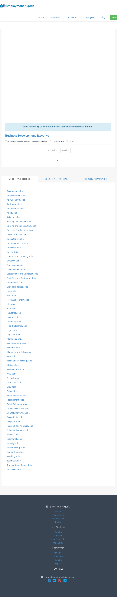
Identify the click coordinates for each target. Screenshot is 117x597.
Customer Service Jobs (17, 243)
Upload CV (58, 543)
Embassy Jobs (13, 261)
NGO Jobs (11, 374)
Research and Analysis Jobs (20, 426)
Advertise (55, 17)
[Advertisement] (57, 53)
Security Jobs (13, 443)
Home (41, 17)
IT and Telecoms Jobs (17, 326)
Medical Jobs (13, 365)
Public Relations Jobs (17, 404)
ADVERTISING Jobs (16, 200)
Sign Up (58, 532)
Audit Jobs (12, 213)
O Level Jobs (13, 378)
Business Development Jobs (20, 230)
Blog (103, 17)
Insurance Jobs (14, 317)
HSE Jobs (11, 308)
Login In (58, 535)
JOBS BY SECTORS (19, 179)
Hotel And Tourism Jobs (18, 300)
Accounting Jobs (15, 191)
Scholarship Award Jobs (18, 430)
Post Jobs (58, 556)
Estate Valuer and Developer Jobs (22, 274)
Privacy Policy (58, 515)
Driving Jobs (12, 252)
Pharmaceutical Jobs (17, 395)
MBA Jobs (11, 356)
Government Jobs (15, 282)
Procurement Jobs (15, 400)
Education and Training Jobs (20, 256)
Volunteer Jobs (14, 469)
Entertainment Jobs (16, 269)
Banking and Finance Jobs (19, 221)
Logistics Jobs (13, 334)
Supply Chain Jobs (15, 452)
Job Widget (58, 522)
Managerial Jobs (14, 339)
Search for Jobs (58, 539)
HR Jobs (11, 304)
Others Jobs (12, 391)
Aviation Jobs (13, 217)
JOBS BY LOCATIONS (56, 179)
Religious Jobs (13, 421)
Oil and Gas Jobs (15, 382)
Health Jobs (12, 291)
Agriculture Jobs (14, 204)
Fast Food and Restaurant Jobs (21, 278)
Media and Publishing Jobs (19, 361)
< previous (53, 150)
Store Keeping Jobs (16, 447)
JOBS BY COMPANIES (95, 179)
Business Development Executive (27, 135)
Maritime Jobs (13, 347)
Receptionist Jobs (15, 417)
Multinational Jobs (15, 369)
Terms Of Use (58, 518)
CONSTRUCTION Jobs (17, 234)
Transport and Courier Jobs (19, 465)
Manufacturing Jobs (16, 343)
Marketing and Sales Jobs (19, 352)
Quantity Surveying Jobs (18, 413)
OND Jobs (11, 387)
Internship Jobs (14, 321)
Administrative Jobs (16, 195)
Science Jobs (13, 434)
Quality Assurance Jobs (18, 408)
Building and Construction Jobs (21, 226)
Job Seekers (72, 17)
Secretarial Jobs (14, 439)
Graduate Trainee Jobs (17, 287)
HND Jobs (11, 295)
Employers (89, 17)
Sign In (58, 563)
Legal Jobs (12, 330)
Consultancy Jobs (15, 239)
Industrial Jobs (14, 313)
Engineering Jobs (15, 265)
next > (65, 150)
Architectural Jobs (15, 208)
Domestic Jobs (14, 247)
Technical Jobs (14, 461)
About (58, 511)
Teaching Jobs (13, 456)
